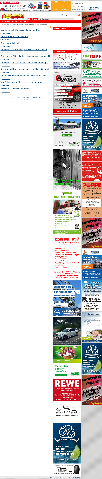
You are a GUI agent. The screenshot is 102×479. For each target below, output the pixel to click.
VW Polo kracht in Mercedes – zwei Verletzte (22, 82)
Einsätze (15, 24)
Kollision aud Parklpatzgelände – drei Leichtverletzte (25, 69)
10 (32, 97)
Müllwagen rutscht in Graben (14, 36)
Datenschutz (59, 477)
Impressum (69, 477)
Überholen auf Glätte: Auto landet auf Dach (21, 30)
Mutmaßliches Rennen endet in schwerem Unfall (23, 75)
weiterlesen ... (6, 33)
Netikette (77, 477)
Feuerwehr (20, 24)
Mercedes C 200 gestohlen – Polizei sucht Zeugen (24, 62)
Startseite (9, 24)
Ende (39, 97)
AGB (51, 477)
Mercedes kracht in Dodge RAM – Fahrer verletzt (24, 49)
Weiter (35, 97)
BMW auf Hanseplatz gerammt (15, 88)
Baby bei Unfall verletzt (11, 43)
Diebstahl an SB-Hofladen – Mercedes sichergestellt (25, 56)
